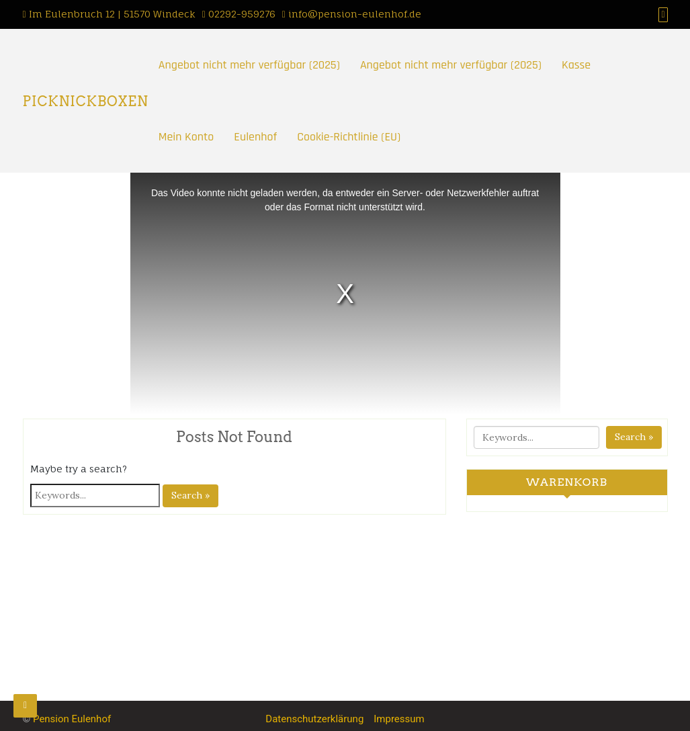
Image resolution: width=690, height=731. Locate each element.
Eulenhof (255, 136)
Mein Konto (186, 136)
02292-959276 (241, 13)
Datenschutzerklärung (314, 719)
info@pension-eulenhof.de (354, 13)
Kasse (576, 65)
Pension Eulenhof (72, 719)
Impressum (399, 719)
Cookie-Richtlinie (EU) (348, 136)
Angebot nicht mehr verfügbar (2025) (249, 65)
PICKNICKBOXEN (85, 101)
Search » (190, 495)
